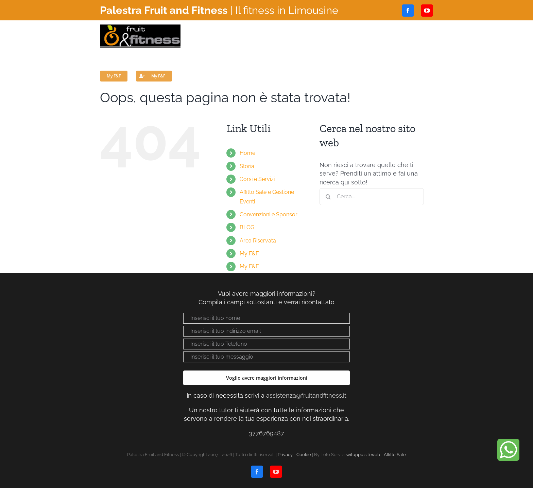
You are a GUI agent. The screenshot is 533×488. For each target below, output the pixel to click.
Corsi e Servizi (257, 179)
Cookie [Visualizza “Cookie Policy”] (303, 454)
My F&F (249, 253)
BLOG (247, 227)
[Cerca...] (372, 196)
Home (247, 153)
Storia (247, 166)
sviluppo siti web (363, 454)
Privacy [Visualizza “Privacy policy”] (285, 454)
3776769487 (266, 433)
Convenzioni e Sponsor (268, 214)
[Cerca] (328, 196)
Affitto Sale (395, 454)
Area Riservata (258, 240)
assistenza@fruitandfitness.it (306, 395)
